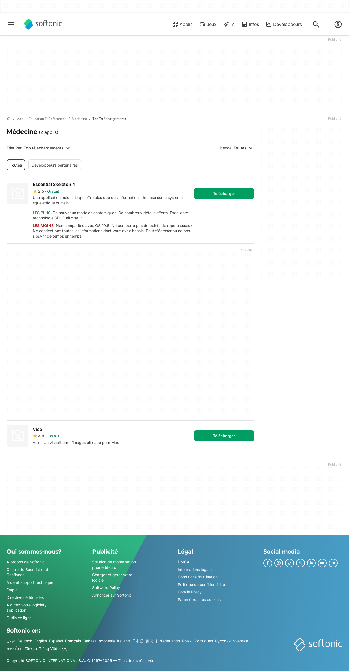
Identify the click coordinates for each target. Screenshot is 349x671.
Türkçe (31, 648)
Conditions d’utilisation (198, 577)
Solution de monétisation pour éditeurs (114, 565)
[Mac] (19, 119)
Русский (223, 641)
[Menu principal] (11, 24)
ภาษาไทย (14, 648)
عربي (11, 641)
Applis (182, 24)
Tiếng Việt (48, 648)
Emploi (12, 589)
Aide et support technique (30, 582)
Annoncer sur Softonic (112, 595)
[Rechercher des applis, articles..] (316, 24)
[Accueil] (9, 118)
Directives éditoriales (25, 597)
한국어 (151, 641)
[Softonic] (43, 24)
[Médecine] (79, 119)
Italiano (123, 641)
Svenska (240, 641)
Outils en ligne (19, 617)
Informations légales (195, 569)
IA (229, 24)
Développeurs (284, 24)
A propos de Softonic (25, 562)
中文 (63, 648)
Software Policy (106, 587)
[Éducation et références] (47, 119)
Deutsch (24, 641)
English (40, 641)
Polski (187, 641)
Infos (250, 24)
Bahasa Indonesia (99, 641)
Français (73, 641)
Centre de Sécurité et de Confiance (28, 572)
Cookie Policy (190, 592)
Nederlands (169, 641)
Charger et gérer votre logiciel (112, 577)
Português (204, 641)
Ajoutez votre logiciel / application (26, 607)
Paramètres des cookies (199, 599)
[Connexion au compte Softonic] (338, 24)
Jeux (207, 24)
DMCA (183, 562)
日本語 (137, 641)
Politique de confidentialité (201, 584)
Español (56, 641)
